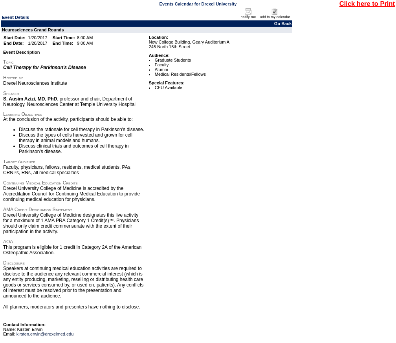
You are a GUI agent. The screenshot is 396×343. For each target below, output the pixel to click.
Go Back (283, 23)
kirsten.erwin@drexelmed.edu (45, 334)
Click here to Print (367, 3)
